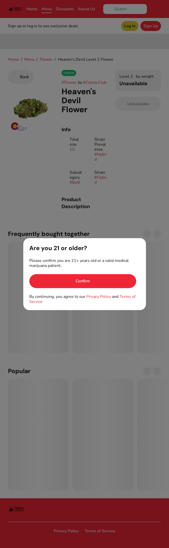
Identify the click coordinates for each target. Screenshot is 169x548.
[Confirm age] (82, 281)
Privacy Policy (98, 296)
